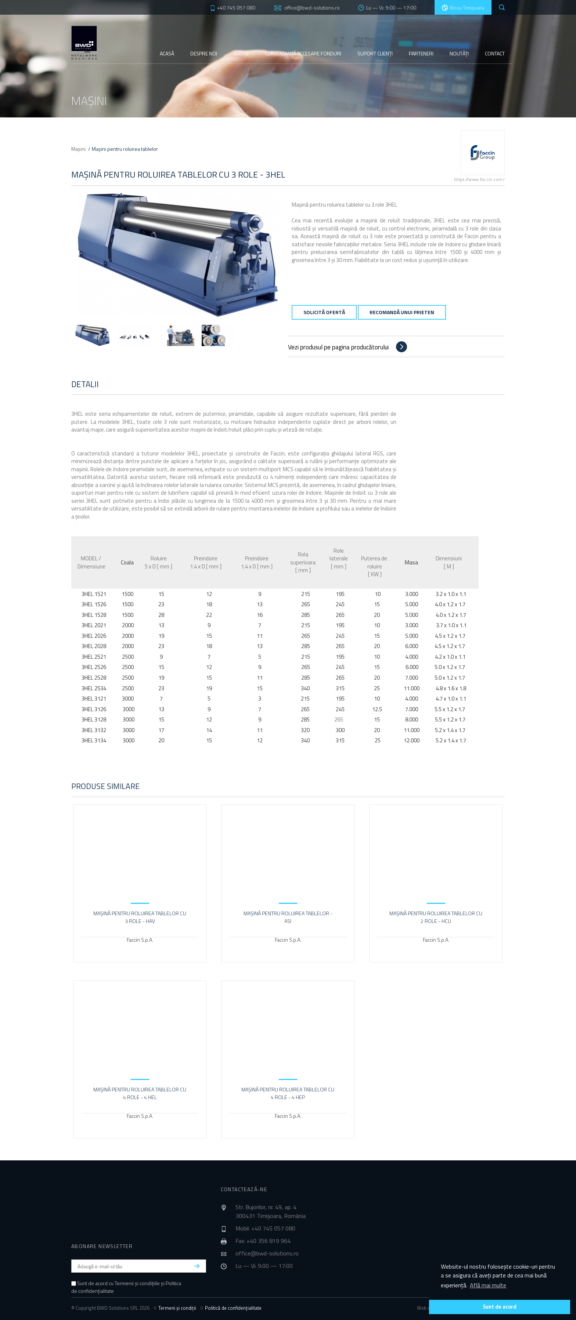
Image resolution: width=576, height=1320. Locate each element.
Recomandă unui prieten (402, 312)
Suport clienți (375, 53)
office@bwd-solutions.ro (312, 7)
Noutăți (459, 53)
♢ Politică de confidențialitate (230, 1308)
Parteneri (421, 53)
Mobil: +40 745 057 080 (265, 1228)
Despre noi (203, 53)
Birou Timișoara (463, 7)
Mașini (241, 53)
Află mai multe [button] (488, 1285)
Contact (495, 53)
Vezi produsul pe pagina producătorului (338, 347)
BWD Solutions (84, 43)
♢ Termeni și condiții (176, 1308)
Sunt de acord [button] (499, 1307)
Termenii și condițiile (137, 1283)
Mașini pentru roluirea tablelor (125, 149)
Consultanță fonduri (303, 53)
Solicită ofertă (324, 312)
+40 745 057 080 (232, 7)
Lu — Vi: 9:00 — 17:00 (387, 7)
